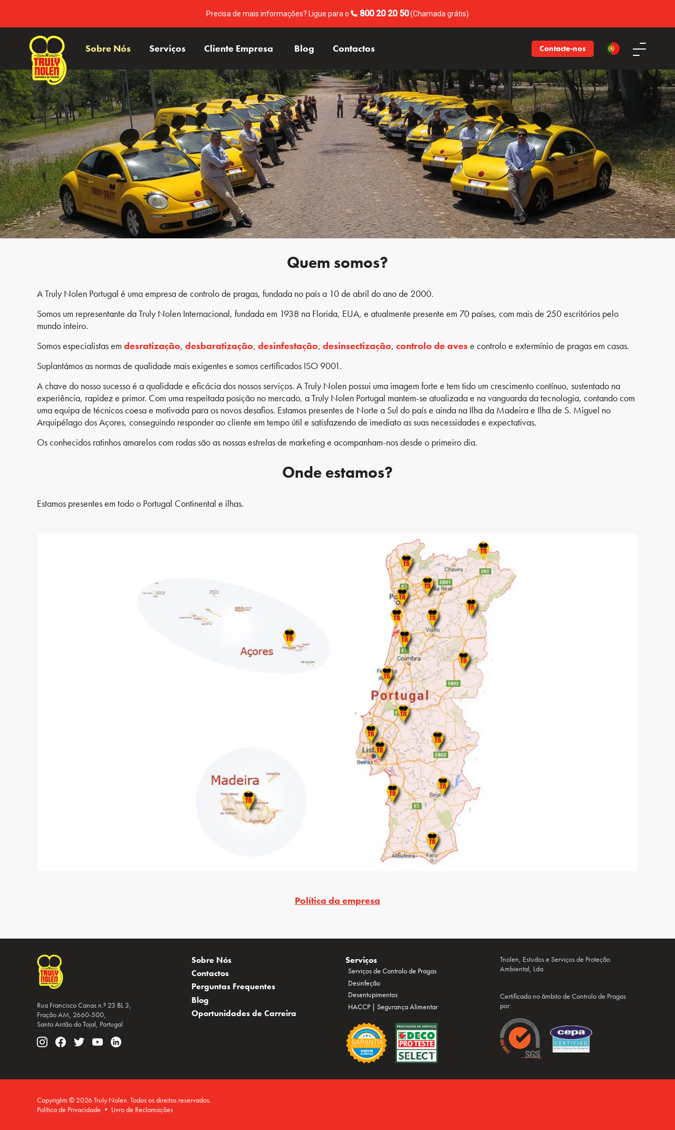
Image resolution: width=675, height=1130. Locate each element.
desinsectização (357, 346)
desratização (152, 346)
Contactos (354, 48)
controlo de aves (432, 346)
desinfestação (288, 346)
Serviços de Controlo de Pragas (392, 971)
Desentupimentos (373, 994)
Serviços (167, 48)
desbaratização (219, 346)
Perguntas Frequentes (233, 986)
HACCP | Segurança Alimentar (393, 1006)
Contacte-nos (562, 48)
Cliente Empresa (238, 48)
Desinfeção (364, 983)
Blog (304, 48)
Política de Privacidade (69, 1109)
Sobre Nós (108, 48)
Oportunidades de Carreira (243, 1013)
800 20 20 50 (384, 13)
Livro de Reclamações (142, 1109)
